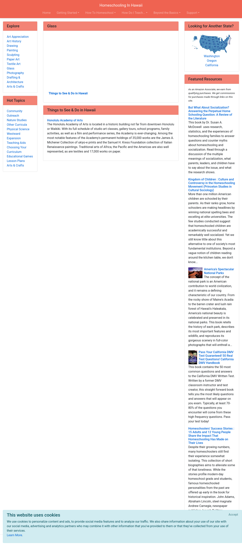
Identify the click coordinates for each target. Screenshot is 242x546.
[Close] (233, 514)
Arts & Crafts (15, 86)
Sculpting (13, 55)
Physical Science (18, 129)
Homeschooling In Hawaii (121, 5)
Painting (12, 50)
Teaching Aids (16, 143)
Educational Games (20, 156)
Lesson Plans (16, 161)
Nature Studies (17, 120)
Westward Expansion (14, 136)
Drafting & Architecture (15, 80)
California (211, 65)
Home (47, 13)
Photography (15, 73)
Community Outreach (14, 113)
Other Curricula (17, 124)
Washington (212, 56)
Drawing (12, 46)
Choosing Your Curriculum (16, 150)
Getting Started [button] (67, 13)
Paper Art (13, 59)
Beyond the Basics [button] (166, 13)
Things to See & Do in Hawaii (68, 93)
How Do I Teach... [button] (133, 13)
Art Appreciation (18, 37)
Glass (10, 68)
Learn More (14, 535)
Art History (14, 41)
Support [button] (192, 13)
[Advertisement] (111, 62)
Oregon (212, 60)
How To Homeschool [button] (99, 13)
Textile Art (13, 64)
